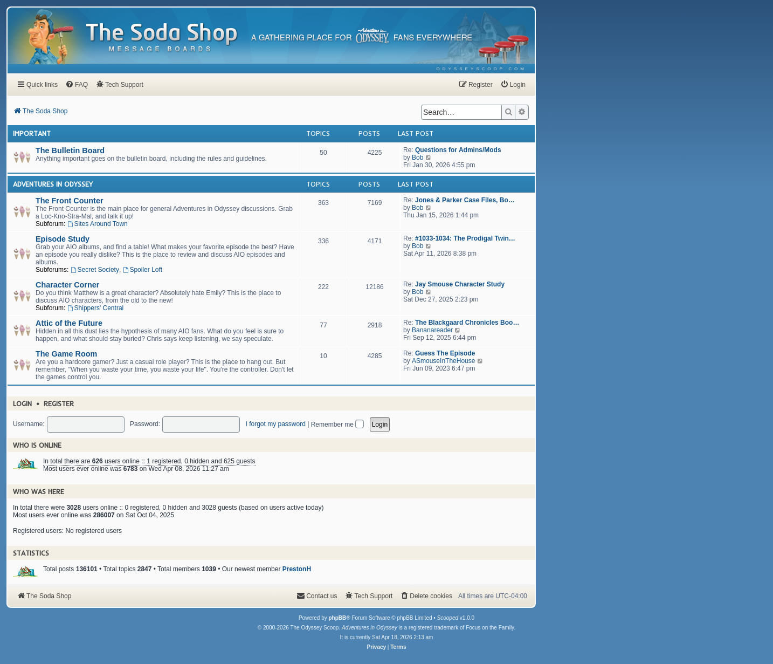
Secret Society (95, 269)
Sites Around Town (97, 224)
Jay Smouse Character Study (460, 284)
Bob (417, 157)
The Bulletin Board (70, 150)
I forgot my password (275, 424)
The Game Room (66, 354)
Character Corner (67, 284)
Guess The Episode (445, 353)
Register (59, 403)
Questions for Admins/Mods (458, 150)
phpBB (337, 618)
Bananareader (432, 330)
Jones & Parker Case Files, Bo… (465, 200)
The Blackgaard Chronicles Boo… (467, 322)
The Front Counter (69, 200)
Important (32, 133)
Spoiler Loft (143, 269)
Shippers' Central (95, 308)
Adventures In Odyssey (53, 184)
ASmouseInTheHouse (443, 361)
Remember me (337, 424)
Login (22, 403)
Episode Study (62, 239)
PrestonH (296, 569)
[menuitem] (482, 69)
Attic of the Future (69, 323)
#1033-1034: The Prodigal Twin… (465, 238)
